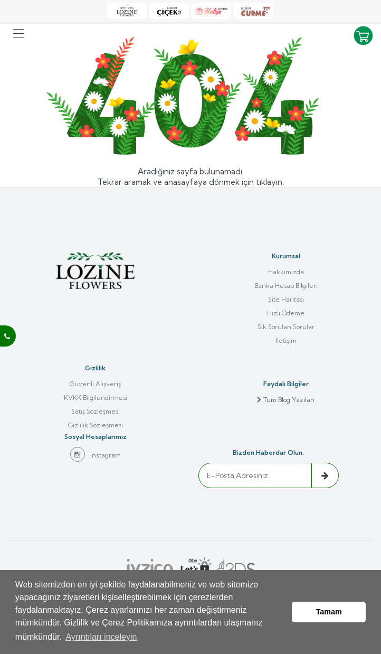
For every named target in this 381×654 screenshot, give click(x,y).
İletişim (286, 340)
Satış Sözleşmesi (95, 411)
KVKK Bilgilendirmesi (95, 397)
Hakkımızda (286, 272)
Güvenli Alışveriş (95, 384)
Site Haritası (286, 299)
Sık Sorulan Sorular (286, 327)
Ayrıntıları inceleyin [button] (101, 637)
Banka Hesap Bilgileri (286, 285)
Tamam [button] (329, 612)
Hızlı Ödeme (285, 313)
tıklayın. (270, 182)
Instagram (95, 454)
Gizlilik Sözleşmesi (95, 425)
